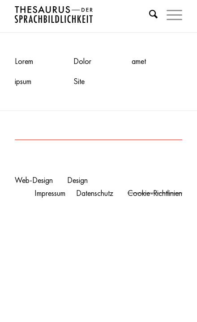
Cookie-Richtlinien (155, 193)
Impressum (49, 193)
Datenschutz (94, 193)
